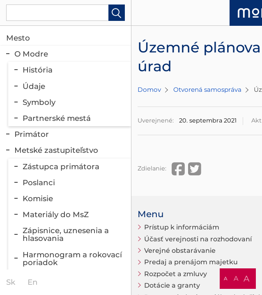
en (33, 282)
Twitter (194, 168)
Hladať (116, 13)
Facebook (178, 168)
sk (10, 282)
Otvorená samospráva (207, 89)
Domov (149, 89)
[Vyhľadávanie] (65, 13)
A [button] (226, 278)
